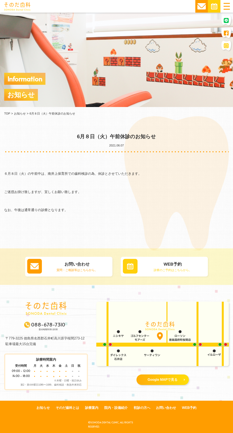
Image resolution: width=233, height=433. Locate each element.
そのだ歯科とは (67, 408)
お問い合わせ (166, 408)
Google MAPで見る (166, 379)
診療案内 (91, 408)
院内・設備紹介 (116, 408)
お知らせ (43, 408)
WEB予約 (189, 408)
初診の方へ (142, 408)
